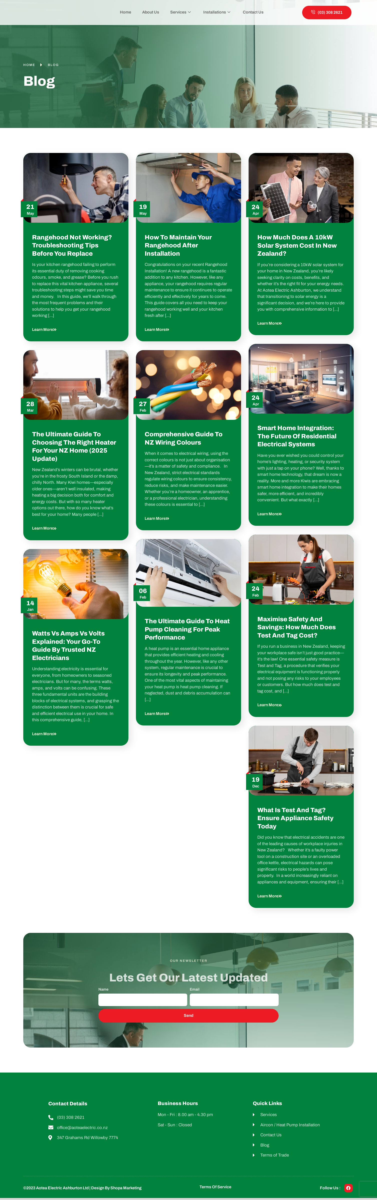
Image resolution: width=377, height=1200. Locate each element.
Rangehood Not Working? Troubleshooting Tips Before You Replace (72, 245)
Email (195, 989)
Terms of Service (215, 1187)
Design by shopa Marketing (116, 1188)
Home (129, 12)
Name (103, 989)
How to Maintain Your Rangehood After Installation (178, 245)
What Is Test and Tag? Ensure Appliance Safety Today (295, 818)
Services (180, 12)
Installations (214, 12)
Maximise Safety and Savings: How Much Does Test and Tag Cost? (296, 627)
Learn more (44, 329)
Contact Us (249, 12)
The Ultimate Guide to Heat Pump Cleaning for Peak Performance (187, 629)
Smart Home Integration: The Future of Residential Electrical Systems (296, 436)
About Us (152, 12)
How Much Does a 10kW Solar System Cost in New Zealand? (297, 245)
